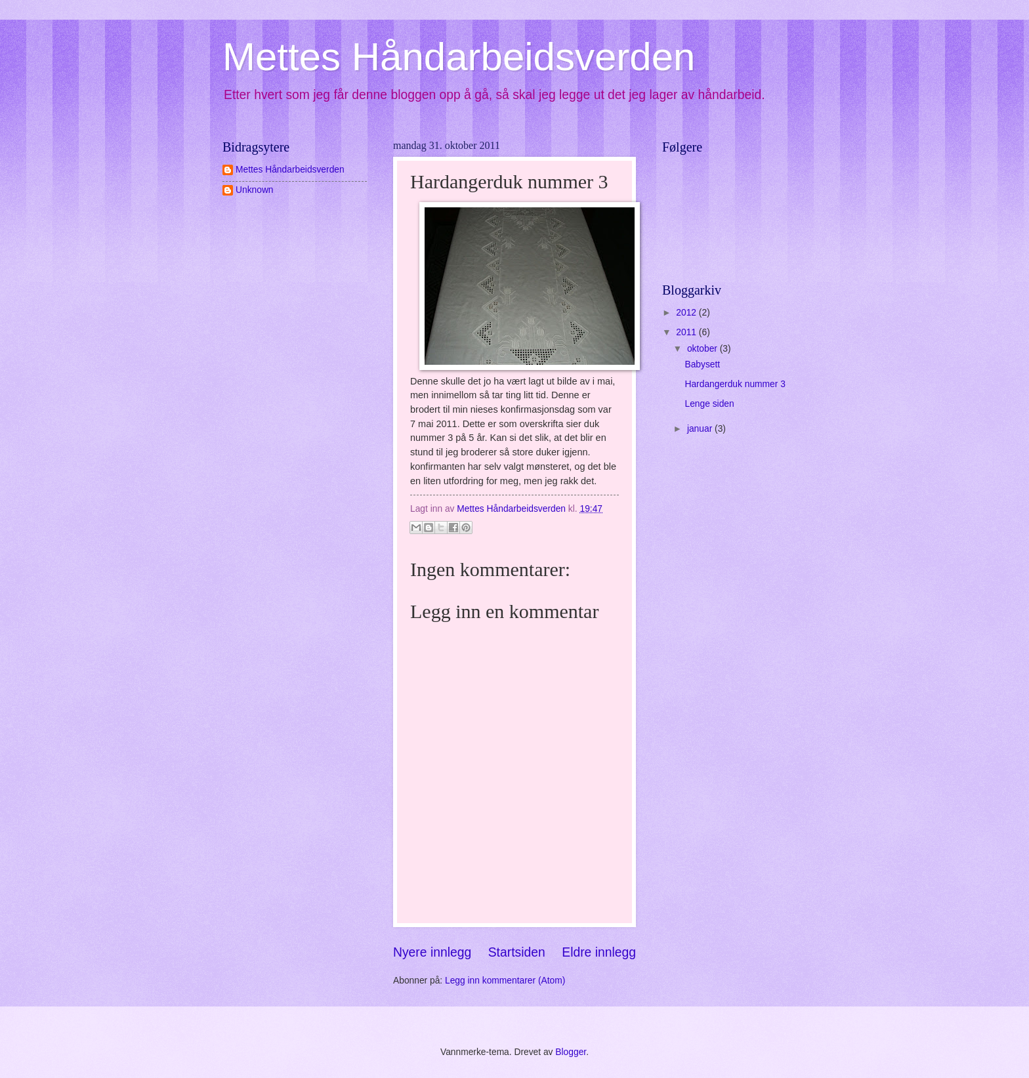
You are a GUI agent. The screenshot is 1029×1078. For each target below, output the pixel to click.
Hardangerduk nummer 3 (734, 384)
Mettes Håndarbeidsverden (458, 57)
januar (701, 429)
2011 (687, 332)
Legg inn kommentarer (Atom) (505, 980)
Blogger (570, 1052)
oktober (703, 349)
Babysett (702, 364)
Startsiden (516, 952)
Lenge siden (709, 404)
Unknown (255, 190)
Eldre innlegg (599, 952)
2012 (687, 313)
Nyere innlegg (432, 952)
